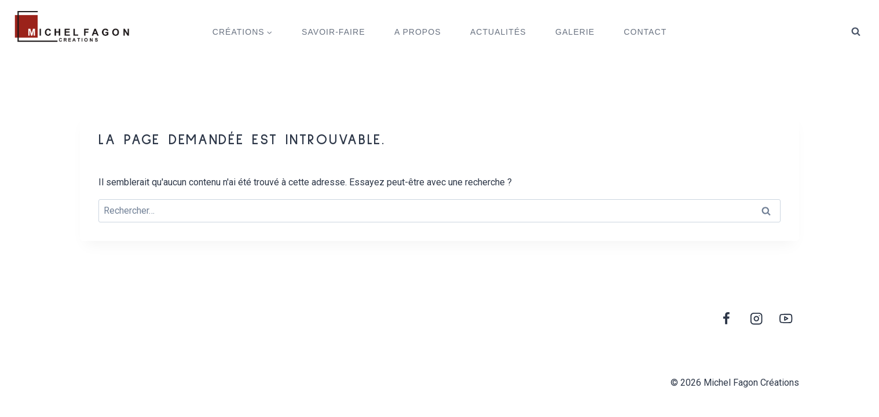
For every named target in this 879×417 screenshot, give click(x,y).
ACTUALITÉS (498, 31)
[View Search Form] (856, 32)
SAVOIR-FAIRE (333, 31)
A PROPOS (417, 31)
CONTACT (645, 31)
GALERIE (575, 31)
